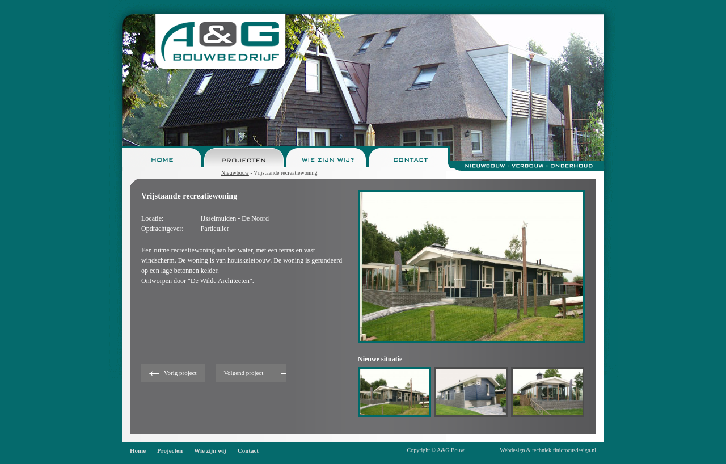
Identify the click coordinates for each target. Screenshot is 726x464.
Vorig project (180, 372)
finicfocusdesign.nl (574, 450)
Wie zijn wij (210, 450)
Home (138, 450)
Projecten (170, 450)
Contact (248, 450)
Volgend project (244, 372)
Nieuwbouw (235, 173)
